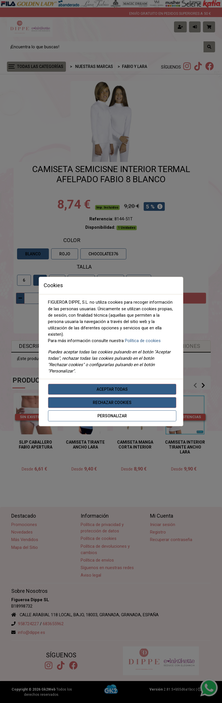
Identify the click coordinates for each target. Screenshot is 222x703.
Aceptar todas (112, 389)
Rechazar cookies (112, 402)
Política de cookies (143, 340)
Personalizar (112, 416)
